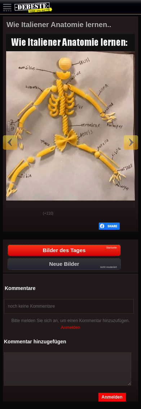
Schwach (32, 214)
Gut (14, 214)
